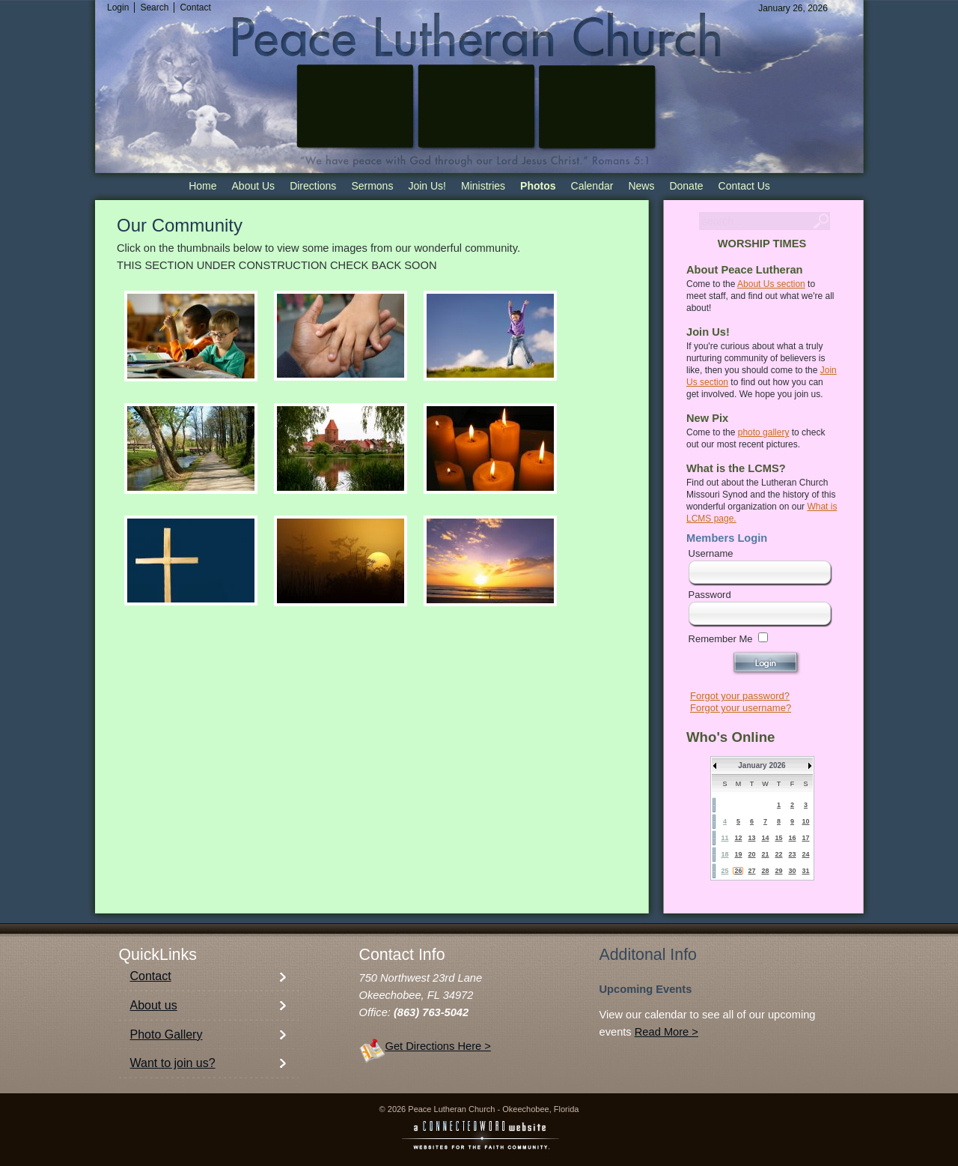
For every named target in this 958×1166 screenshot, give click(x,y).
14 (765, 838)
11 (724, 838)
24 (805, 854)
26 (738, 870)
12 (738, 838)
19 (738, 854)
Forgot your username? (740, 707)
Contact (150, 976)
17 (805, 838)
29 (778, 870)
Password (710, 594)
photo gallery (764, 432)
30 (792, 870)
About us (153, 1005)
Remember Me (721, 638)
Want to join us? (173, 1063)
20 (751, 854)
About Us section (771, 284)
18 (724, 854)
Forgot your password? (740, 695)
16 (792, 838)
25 (724, 870)
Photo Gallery (166, 1034)
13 (751, 838)
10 (805, 821)
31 (805, 870)
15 (778, 838)
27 (751, 870)
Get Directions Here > (438, 1046)
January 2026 (761, 765)
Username (711, 553)
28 (765, 870)
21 (765, 854)
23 (792, 854)
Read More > (666, 1032)
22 (778, 854)
